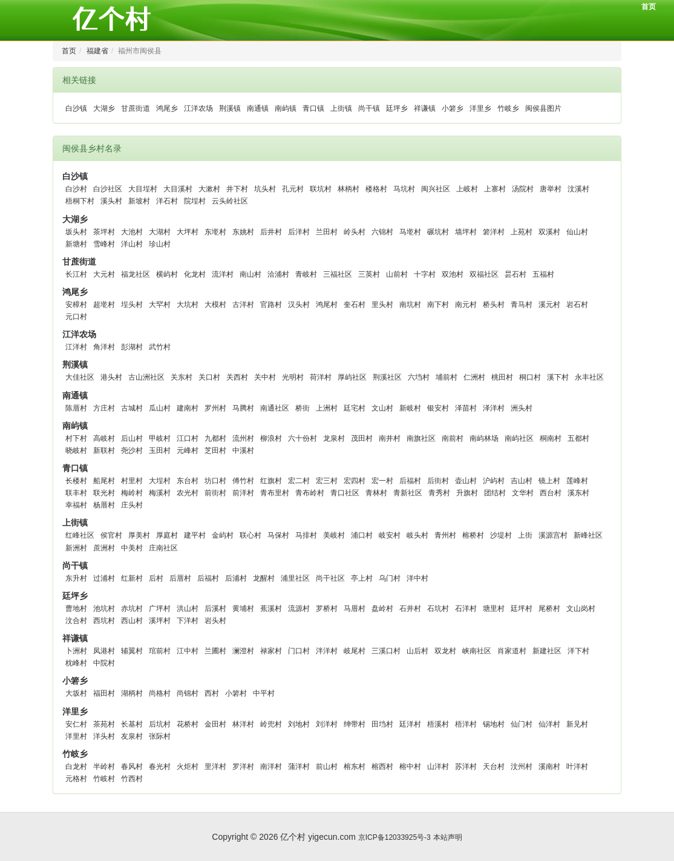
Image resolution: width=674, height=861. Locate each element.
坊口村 (215, 481)
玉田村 (160, 450)
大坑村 (187, 304)
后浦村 (236, 578)
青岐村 (306, 274)
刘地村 (299, 724)
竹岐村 (104, 778)
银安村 (438, 408)
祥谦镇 (425, 108)
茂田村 (362, 438)
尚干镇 (369, 108)
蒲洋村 (299, 766)
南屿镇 (285, 108)
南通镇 (258, 108)
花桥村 (187, 724)
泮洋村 (327, 651)
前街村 (215, 493)
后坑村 (160, 724)
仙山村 (577, 232)
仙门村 (521, 724)
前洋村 (243, 493)
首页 (648, 6)
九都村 (215, 438)
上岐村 (467, 189)
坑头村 (265, 189)
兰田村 (327, 232)
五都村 (578, 438)
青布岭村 (309, 493)
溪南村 (549, 766)
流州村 (243, 438)
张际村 (160, 736)
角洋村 (104, 347)
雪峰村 (104, 244)
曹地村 (76, 608)
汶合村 (76, 620)
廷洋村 (410, 724)
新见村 (577, 724)
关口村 (209, 377)
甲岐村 (160, 438)
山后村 (417, 651)
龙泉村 (334, 438)
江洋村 (76, 347)
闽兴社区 (435, 189)
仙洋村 (549, 724)
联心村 (250, 535)
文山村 (382, 408)
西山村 (132, 620)
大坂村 (76, 693)
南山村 (250, 274)
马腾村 (243, 408)
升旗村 (467, 493)
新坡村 (139, 201)
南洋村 (271, 766)
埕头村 (132, 304)
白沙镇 (76, 108)
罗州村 (215, 408)
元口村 (76, 316)
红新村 (132, 578)
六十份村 (302, 438)
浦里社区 (295, 578)
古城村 (132, 408)
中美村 (132, 548)
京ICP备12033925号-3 (394, 837)
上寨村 (495, 189)
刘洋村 (327, 724)
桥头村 (494, 304)
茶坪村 (104, 232)
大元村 (104, 274)
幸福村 (76, 505)
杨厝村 (104, 505)
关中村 (265, 377)
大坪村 (187, 232)
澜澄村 (243, 651)
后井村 (271, 232)
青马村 (521, 304)
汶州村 (521, 766)
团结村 (495, 493)
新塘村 (76, 244)
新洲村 (76, 548)
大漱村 (209, 189)
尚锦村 (187, 693)
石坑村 (438, 608)
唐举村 (550, 189)
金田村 (215, 724)
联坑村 (321, 189)
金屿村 (223, 535)
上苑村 (521, 232)
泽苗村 (466, 408)
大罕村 (160, 304)
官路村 (271, 304)
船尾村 (104, 481)
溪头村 (111, 201)
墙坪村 (466, 232)
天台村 (494, 766)
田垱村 (382, 724)
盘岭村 (382, 608)
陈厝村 (76, 408)
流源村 (299, 608)
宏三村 (327, 481)
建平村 (195, 535)
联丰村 (76, 493)
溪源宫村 (553, 535)
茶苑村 (104, 724)
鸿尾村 (327, 304)
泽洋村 (494, 408)
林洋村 (243, 724)
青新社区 (407, 493)
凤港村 (104, 651)
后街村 (438, 481)
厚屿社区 (352, 377)
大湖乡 (104, 108)
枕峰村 (76, 663)
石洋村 (466, 608)
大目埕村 (142, 189)
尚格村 (160, 693)
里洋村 (215, 766)
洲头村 (521, 408)
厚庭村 (167, 535)
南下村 (438, 304)
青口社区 (344, 493)
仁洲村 (474, 377)
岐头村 (417, 535)
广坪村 (160, 608)
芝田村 (215, 450)
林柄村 (348, 189)
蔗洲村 (104, 548)
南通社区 (274, 408)
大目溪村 (177, 189)
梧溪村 (438, 724)
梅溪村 (160, 493)
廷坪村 (521, 608)
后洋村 (299, 232)
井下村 (237, 189)
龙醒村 (264, 578)
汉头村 (299, 304)
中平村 (264, 693)
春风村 (132, 766)
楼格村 (376, 189)
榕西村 (382, 766)
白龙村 (76, 766)
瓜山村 (160, 408)
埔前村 (446, 377)
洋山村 (132, 244)
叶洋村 (577, 766)
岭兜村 (271, 724)
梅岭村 (132, 493)
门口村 (299, 651)
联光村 (104, 493)
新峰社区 (588, 535)
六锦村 (382, 232)
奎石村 (354, 304)
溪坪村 (160, 620)
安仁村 (76, 724)
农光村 (187, 493)
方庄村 (104, 408)
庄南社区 (163, 548)
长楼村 (76, 481)
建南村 (187, 408)
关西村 (237, 377)
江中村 (187, 651)
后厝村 (180, 578)
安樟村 (76, 304)
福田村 (104, 693)
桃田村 (502, 377)
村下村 (76, 438)
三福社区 (337, 274)
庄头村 (132, 505)
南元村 (466, 304)
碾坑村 (438, 232)
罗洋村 (243, 766)
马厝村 (354, 608)
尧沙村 (132, 450)
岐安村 (390, 535)
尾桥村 (549, 608)
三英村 (369, 274)
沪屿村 (494, 481)
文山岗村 (580, 608)
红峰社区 (79, 535)
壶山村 (466, 481)
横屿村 (167, 274)
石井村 (410, 608)
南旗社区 (421, 438)
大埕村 (160, 481)
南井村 (390, 438)
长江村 (76, 274)
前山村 (327, 766)
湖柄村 (132, 693)
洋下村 (578, 651)
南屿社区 (519, 438)
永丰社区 (589, 377)
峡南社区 (476, 651)
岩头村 (215, 620)
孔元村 (293, 189)
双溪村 (549, 232)
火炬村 (187, 766)
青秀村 (439, 493)
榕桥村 (473, 535)
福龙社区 (135, 274)
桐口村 (530, 377)
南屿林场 (484, 438)
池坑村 (104, 608)
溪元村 (549, 304)
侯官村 (111, 535)
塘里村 (494, 608)
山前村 (397, 274)
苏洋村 (466, 766)
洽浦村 (278, 274)
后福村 (410, 481)
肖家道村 (511, 651)
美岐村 (334, 535)
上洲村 (327, 408)
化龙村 (195, 274)
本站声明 (447, 837)
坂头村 (76, 232)
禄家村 (271, 651)
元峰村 (187, 450)
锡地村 (494, 724)
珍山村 (160, 244)
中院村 (104, 663)
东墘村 (215, 232)
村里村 (132, 481)
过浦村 (104, 578)
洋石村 (167, 201)
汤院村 (523, 189)
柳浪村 (271, 438)
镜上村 (549, 481)
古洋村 (243, 304)
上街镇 (341, 108)
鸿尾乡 (167, 108)
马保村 (278, 535)
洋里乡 (480, 108)
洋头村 (104, 736)
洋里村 (76, 736)
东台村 (187, 481)
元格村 (76, 778)
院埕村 (195, 201)
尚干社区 (330, 578)
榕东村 (354, 766)
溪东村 (578, 493)
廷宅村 (354, 408)
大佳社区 (79, 377)
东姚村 (243, 232)
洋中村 (417, 578)
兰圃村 (215, 651)
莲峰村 (577, 481)
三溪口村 (386, 651)
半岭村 (104, 766)
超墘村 (104, 304)
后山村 (132, 438)
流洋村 (223, 274)
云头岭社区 (230, 201)
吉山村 (521, 481)
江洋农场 (198, 108)
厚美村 (139, 535)
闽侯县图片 (543, 108)
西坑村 (104, 620)
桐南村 (550, 438)
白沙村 (76, 189)
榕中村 (410, 766)
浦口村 (362, 535)
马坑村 (404, 189)
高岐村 (104, 438)
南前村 (452, 438)
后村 (156, 578)
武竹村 (160, 347)
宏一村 (382, 481)
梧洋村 (466, 724)
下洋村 (187, 620)
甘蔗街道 (135, 108)
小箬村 (236, 693)
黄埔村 (243, 608)
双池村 (452, 274)
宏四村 (354, 481)
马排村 (306, 535)
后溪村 (215, 608)
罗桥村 (327, 608)
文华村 (523, 493)
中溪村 (243, 450)
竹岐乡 (508, 108)
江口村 (187, 438)
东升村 (76, 578)
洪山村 (187, 608)
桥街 (302, 408)
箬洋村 (494, 232)
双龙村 (445, 651)
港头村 (111, 377)
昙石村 (515, 274)
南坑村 (410, 304)
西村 (211, 693)
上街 (525, 535)
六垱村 (419, 377)
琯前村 (160, 651)
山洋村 (438, 766)
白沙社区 (107, 189)
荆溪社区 (387, 377)
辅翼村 (132, 651)
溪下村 (558, 377)
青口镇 (313, 108)
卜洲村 (76, 651)
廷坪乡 (397, 108)
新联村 (104, 450)
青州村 (445, 535)
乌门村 (390, 578)
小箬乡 (452, 108)
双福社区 (484, 274)
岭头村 (354, 232)
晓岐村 (76, 450)
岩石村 (577, 304)
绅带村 (354, 724)
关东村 (181, 377)
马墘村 (410, 232)
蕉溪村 (271, 608)
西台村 (550, 493)
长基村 (132, 724)
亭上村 (362, 578)
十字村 (425, 274)
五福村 (543, 274)
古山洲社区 (146, 377)
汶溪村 (578, 189)
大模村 (215, 304)
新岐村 (410, 408)
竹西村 (132, 778)
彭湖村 (132, 347)
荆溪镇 (230, 108)
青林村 (376, 493)
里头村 (382, 304)
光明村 (293, 377)
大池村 (132, 232)
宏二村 (299, 481)
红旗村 (271, 481)
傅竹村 (243, 481)
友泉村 (132, 736)
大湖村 (160, 232)
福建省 (97, 51)
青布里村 (274, 493)
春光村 (160, 766)
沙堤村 (501, 535)
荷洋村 (321, 377)
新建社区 (546, 651)
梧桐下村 (79, 201)
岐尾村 (354, 651)
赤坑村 (132, 608)
